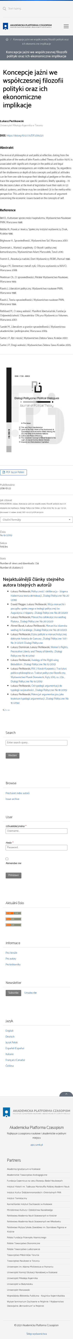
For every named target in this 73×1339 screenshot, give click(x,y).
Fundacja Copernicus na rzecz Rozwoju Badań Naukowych (35, 1181)
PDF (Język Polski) (14, 472)
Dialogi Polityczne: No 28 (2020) (51, 613)
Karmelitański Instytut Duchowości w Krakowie (29, 1204)
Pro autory (11, 959)
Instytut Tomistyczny (17, 1198)
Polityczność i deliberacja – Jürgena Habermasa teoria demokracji (39, 593)
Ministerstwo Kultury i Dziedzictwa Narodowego (30, 1210)
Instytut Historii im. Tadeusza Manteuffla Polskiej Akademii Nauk (38, 1187)
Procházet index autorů (18, 793)
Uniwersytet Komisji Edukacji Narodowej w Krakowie (32, 1272)
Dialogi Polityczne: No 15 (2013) (40, 664)
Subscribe (13, 993)
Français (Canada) (15, 1060)
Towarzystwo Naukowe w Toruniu (23, 1261)
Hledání (12, 756)
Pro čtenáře (11, 953)
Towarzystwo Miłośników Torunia (23, 1255)
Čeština (10, 1066)
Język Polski (12, 1042)
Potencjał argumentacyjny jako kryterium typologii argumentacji (37, 696)
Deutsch (10, 1037)
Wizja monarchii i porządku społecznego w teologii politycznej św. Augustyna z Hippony (38, 608)
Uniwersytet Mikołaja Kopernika (22, 1278)
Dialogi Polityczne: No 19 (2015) (26, 681)
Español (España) (15, 1048)
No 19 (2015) (6, 535)
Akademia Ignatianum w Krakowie (23, 1169)
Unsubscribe (30, 993)
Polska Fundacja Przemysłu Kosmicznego (26, 1237)
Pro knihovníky (13, 965)
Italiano (9, 1054)
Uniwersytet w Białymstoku (20, 1284)
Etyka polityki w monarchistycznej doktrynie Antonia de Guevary (39, 636)
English (9, 1031)
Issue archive (12, 799)
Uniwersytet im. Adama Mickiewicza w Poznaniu (30, 1267)
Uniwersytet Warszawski (18, 1290)
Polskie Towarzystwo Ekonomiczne (23, 1243)
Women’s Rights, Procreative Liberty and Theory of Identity (39, 649)
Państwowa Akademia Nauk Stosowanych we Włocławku (34, 1221)
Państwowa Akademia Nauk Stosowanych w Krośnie (32, 1216)
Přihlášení (13, 875)
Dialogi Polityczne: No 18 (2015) (51, 690)
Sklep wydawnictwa (36, 1334)
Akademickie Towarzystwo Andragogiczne (27, 1175)
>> (9, 710)
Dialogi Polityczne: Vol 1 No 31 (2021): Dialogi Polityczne (39, 641)
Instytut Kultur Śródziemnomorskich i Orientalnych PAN (34, 1192)
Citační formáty (12, 519)
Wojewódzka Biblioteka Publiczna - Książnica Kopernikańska (36, 1296)
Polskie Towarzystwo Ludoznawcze (23, 1249)
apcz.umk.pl (36, 1145)
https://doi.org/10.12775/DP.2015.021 (25, 136)
